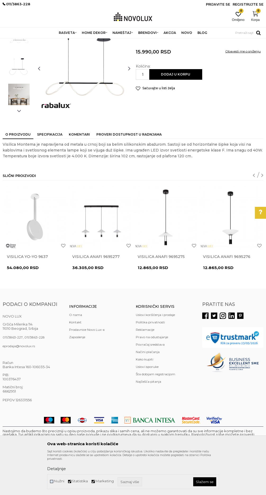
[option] (19, 75)
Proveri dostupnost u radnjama (129, 173)
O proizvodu (18, 173)
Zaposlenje (77, 375)
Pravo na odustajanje (152, 375)
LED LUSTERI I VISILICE (111, 42)
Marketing (104, 481)
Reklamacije (145, 368)
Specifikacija (49, 173)
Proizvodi (31, 42)
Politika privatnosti (150, 361)
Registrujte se (248, 4)
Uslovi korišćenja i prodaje (155, 353)
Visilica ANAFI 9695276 (226, 295)
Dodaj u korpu (175, 113)
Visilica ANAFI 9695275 (161, 295)
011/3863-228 (34, 376)
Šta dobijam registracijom (155, 412)
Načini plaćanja (148, 390)
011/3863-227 (13, 376)
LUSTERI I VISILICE (75, 42)
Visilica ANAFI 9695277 (96, 295)
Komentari (79, 173)
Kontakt (75, 361)
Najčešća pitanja (148, 420)
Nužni (59, 481)
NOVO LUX (11, 42)
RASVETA (49, 42)
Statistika (80, 481)
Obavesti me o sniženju (243, 90)
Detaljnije (56, 468)
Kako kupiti (144, 398)
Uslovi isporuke (147, 405)
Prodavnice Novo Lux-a (87, 368)
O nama (75, 353)
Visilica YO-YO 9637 (27, 295)
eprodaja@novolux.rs (19, 384)
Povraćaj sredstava (150, 383)
